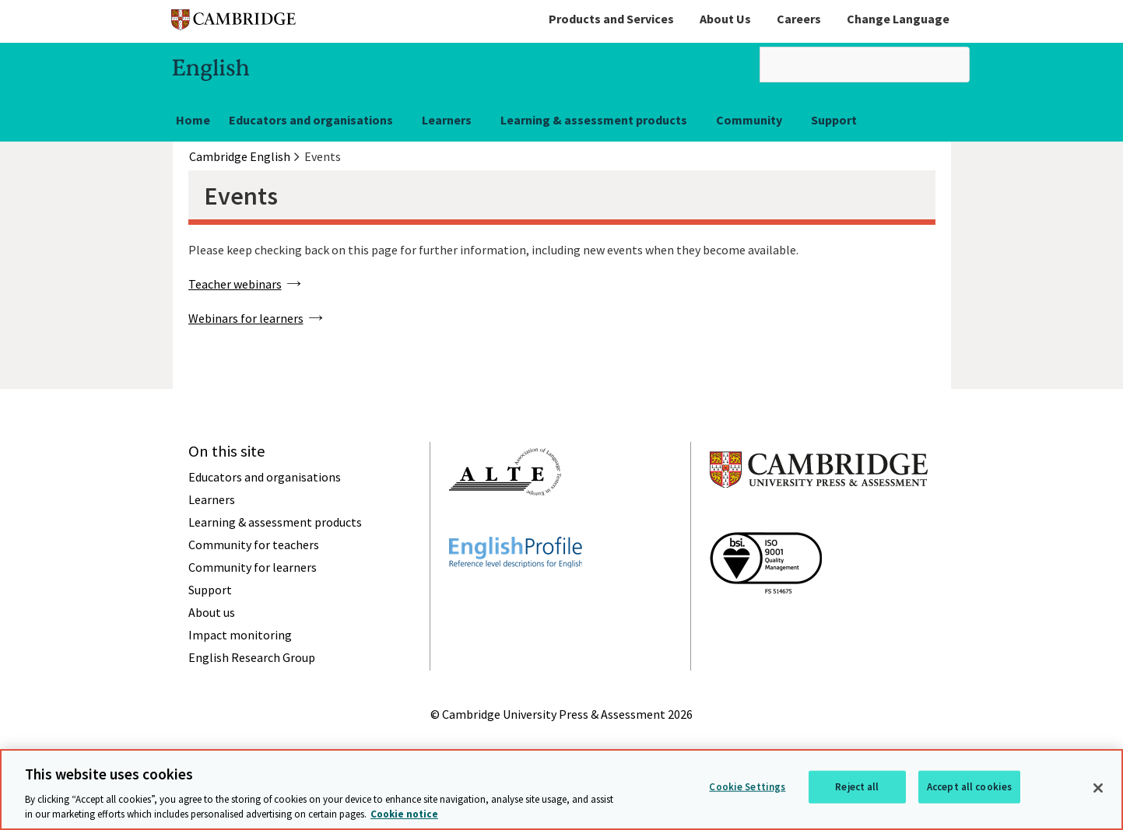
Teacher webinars (235, 284)
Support (834, 120)
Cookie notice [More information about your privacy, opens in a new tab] (404, 814)
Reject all (857, 786)
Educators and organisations (311, 120)
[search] (864, 64)
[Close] (1098, 789)
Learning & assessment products (593, 120)
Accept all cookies (969, 786)
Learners (447, 120)
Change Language (898, 18)
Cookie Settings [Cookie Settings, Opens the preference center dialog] (747, 786)
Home (193, 120)
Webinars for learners (246, 318)
